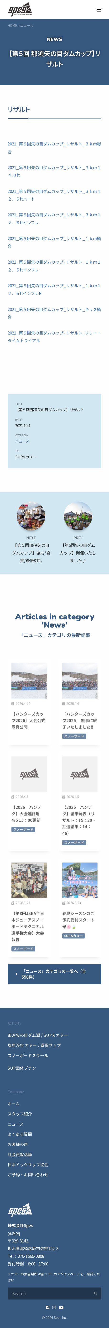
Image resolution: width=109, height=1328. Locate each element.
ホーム (14, 1104)
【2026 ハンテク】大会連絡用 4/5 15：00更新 (27, 814)
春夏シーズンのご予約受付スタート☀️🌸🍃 (78, 921)
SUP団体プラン (22, 1068)
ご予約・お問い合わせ (28, 1175)
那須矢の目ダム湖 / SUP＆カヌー (38, 1035)
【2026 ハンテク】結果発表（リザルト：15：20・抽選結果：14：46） (79, 821)
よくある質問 (20, 1134)
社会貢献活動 (20, 1154)
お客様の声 (18, 1144)
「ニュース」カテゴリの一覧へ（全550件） (53, 974)
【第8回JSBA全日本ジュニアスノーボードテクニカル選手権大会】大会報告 (27, 928)
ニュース (22, 441)
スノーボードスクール (28, 1055)
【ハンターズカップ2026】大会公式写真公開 (28, 721)
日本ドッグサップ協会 (28, 1164)
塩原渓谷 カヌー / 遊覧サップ (34, 1045)
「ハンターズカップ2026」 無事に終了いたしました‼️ (79, 721)
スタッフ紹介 (20, 1114)
